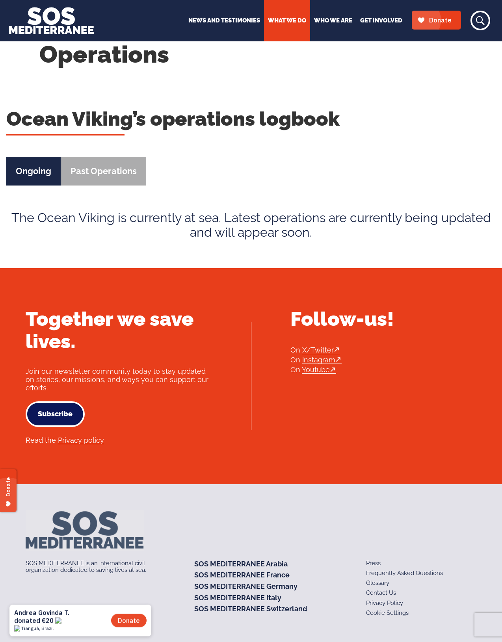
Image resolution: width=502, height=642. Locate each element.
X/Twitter (318, 350)
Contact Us (381, 592)
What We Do (287, 20)
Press (373, 563)
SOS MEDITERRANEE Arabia (241, 564)
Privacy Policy (384, 603)
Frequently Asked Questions (404, 573)
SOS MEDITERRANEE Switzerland (250, 609)
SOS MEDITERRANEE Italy (237, 598)
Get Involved (381, 20)
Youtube (316, 370)
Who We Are (333, 20)
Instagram (318, 360)
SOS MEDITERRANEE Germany (245, 586)
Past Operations (104, 171)
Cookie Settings (387, 612)
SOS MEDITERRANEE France (242, 575)
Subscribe (55, 414)
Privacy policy (81, 440)
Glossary (377, 582)
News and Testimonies (224, 20)
